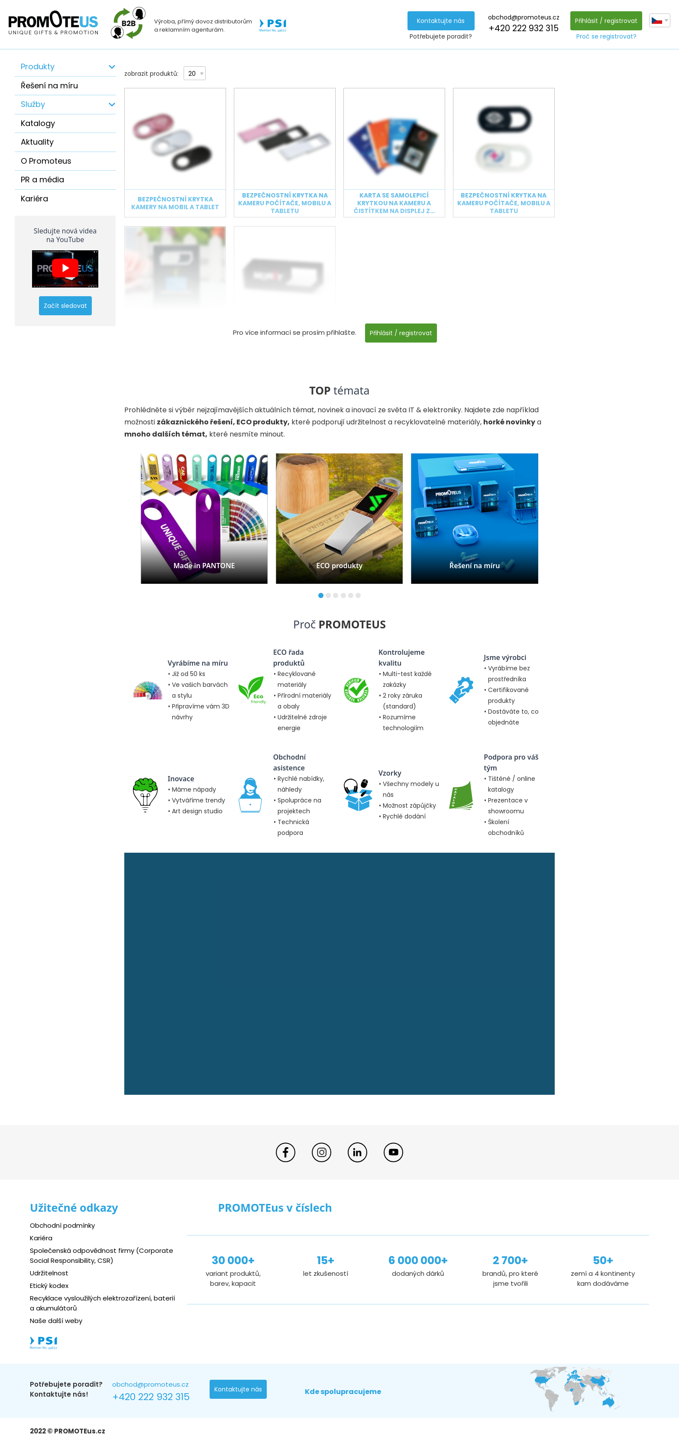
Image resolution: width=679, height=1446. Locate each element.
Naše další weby (56, 1320)
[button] (320, 595)
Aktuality (37, 141)
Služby (33, 104)
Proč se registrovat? (606, 36)
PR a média (42, 179)
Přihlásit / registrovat (606, 20)
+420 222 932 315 (523, 28)
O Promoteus (46, 160)
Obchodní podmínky (62, 1225)
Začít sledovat (65, 305)
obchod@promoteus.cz (523, 17)
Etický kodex (49, 1285)
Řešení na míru (49, 85)
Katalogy (38, 123)
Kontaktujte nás (441, 20)
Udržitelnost (49, 1273)
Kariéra (34, 198)
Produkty (38, 66)
